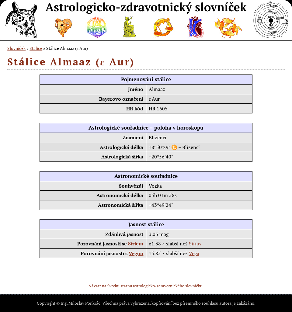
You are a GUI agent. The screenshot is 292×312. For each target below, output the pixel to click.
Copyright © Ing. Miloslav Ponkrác (68, 303)
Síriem (135, 243)
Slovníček (16, 48)
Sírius (195, 243)
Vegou (136, 253)
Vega (194, 253)
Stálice (36, 48)
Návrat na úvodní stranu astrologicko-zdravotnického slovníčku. (146, 286)
